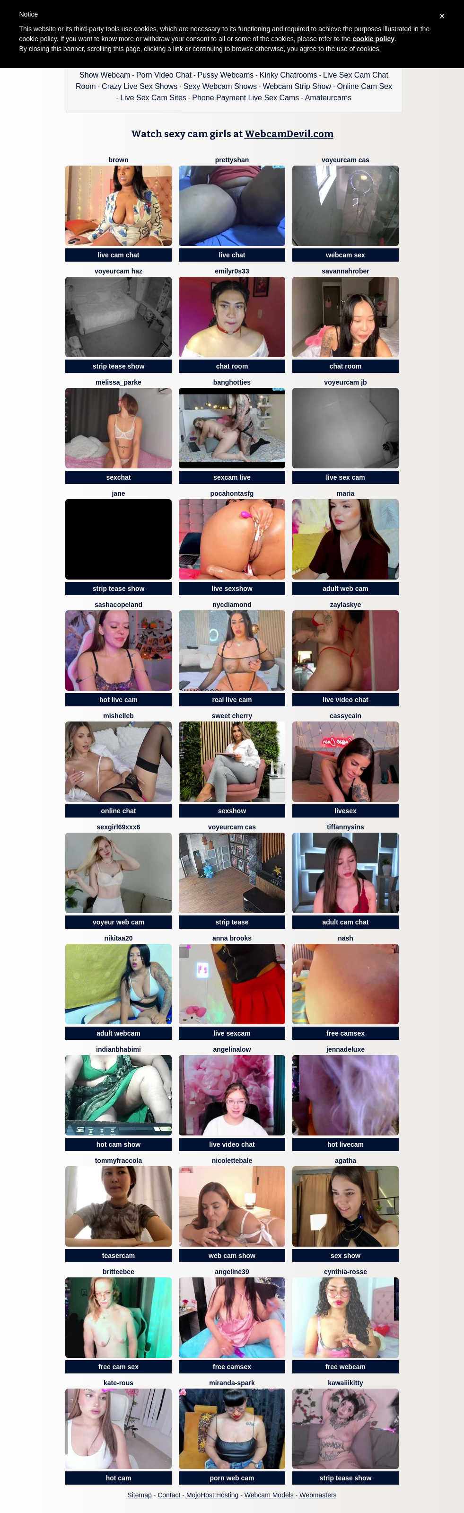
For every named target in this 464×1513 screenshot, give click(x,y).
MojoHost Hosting (212, 1495)
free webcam (345, 1367)
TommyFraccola (118, 1160)
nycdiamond (231, 604)
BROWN (119, 160)
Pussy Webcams (225, 75)
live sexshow (231, 588)
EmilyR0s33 (232, 271)
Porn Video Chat (164, 75)
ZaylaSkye (345, 604)
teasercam (118, 1255)
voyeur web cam (118, 922)
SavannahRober (345, 271)
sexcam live (232, 477)
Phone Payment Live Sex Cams (245, 98)
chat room (232, 366)
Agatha (345, 1160)
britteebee (118, 1271)
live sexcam (232, 1033)
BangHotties (232, 382)
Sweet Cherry (232, 716)
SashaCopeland (118, 604)
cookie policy (373, 39)
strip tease (231, 922)
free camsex (345, 1033)
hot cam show (118, 1144)
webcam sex (345, 255)
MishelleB (118, 716)
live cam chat (119, 255)
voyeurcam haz (118, 271)
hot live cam (118, 700)
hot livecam (345, 1144)
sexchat (118, 477)
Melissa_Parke (118, 382)
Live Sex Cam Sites (153, 98)
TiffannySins (345, 827)
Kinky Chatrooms (288, 75)
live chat (232, 255)
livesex (345, 811)
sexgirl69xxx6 (118, 827)
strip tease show (119, 366)
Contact (169, 1495)
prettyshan (232, 160)
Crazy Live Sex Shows (139, 86)
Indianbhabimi (118, 1049)
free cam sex (118, 1367)
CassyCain (345, 716)
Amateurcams (328, 98)
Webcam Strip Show (297, 86)
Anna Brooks (232, 938)
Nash (345, 938)
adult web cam (345, 588)
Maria (345, 493)
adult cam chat (345, 922)
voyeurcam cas (345, 160)
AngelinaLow (232, 1049)
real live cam (232, 700)
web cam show (232, 1255)
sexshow (232, 811)
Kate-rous (118, 1383)
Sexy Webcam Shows (220, 86)
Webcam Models (269, 1495)
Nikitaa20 (119, 938)
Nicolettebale (232, 1160)
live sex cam (345, 477)
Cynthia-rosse (345, 1271)
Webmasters (317, 1495)
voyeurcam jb (345, 382)
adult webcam (118, 1033)
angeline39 (232, 1271)
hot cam (118, 1478)
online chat (118, 811)
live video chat (345, 700)
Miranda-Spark (231, 1383)
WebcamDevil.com (289, 134)
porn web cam (232, 1478)
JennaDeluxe (345, 1049)
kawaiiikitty (345, 1383)
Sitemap (139, 1495)
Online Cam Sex (365, 86)
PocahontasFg (232, 493)
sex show (345, 1255)
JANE (118, 493)
